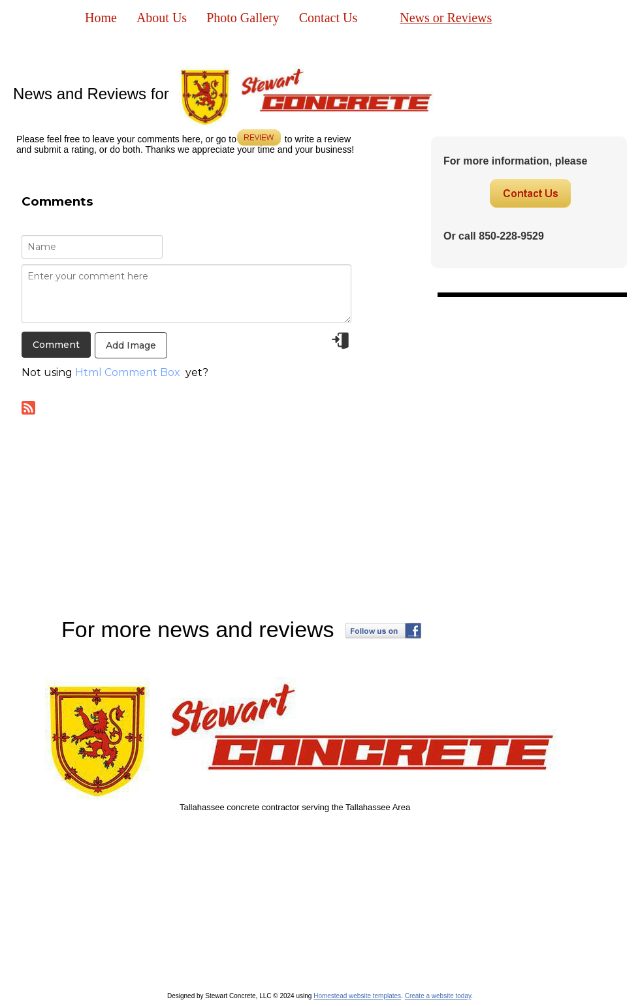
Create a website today (438, 995)
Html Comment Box (127, 372)
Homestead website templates (357, 995)
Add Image (131, 345)
